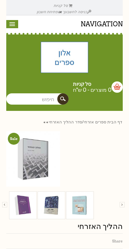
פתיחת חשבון (47, 11)
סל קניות (63, 5)
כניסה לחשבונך (77, 11)
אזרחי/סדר (84, 122)
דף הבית (114, 122)
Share (117, 241)
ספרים (100, 122)
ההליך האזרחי (61, 122)
